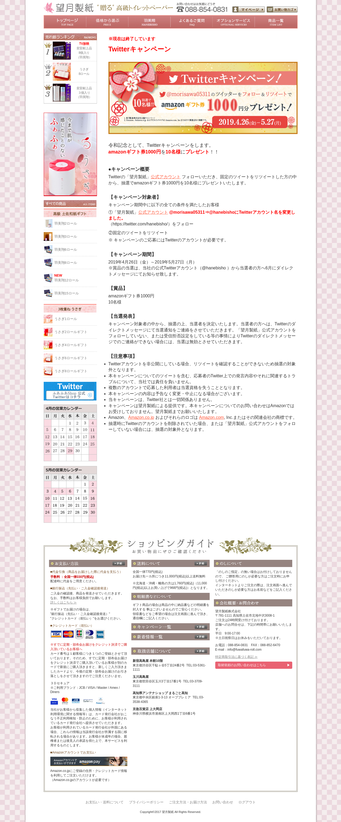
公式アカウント (166, 177)
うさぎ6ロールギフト (70, 358)
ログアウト (247, 802)
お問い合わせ (222, 802)
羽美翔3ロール (65, 236)
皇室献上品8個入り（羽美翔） (84, 50)
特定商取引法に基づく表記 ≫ (236, 657)
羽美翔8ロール (65, 263)
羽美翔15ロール (66, 293)
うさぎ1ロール (65, 319)
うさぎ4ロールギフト (70, 345)
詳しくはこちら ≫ (63, 602)
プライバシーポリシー (146, 802)
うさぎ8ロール (84, 71)
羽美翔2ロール (65, 223)
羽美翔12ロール (75, 277)
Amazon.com (211, 417)
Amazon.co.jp (141, 417)
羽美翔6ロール (65, 250)
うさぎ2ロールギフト (70, 332)
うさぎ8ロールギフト (70, 371)
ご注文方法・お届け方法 (188, 802)
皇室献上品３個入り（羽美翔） (84, 92)
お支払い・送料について (105, 802)
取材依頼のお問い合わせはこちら (242, 665)
